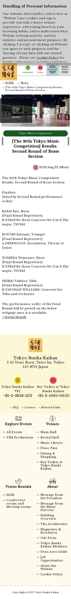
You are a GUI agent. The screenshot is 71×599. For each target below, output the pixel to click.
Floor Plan (49, 448)
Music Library (52, 443)
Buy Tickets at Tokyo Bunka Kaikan (51, 465)
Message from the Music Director (52, 507)
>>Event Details (14, 317)
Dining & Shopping (48, 455)
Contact (30, 407)
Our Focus (49, 538)
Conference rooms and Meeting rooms (18, 503)
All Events (14, 432)
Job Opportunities (52, 558)
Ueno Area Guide (54, 551)
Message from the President (52, 496)
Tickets (40, 69)
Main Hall (48, 432)
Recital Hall (50, 437)
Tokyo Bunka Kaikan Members (54, 544)
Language (52, 69)
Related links (50, 407)
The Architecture (54, 524)
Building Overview (48, 517)
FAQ (16, 407)
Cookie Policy (48, 57)
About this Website (48, 567)
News (24, 82)
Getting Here (28, 69)
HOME (9, 82)
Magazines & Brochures (51, 531)
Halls (10, 495)
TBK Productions (20, 437)
